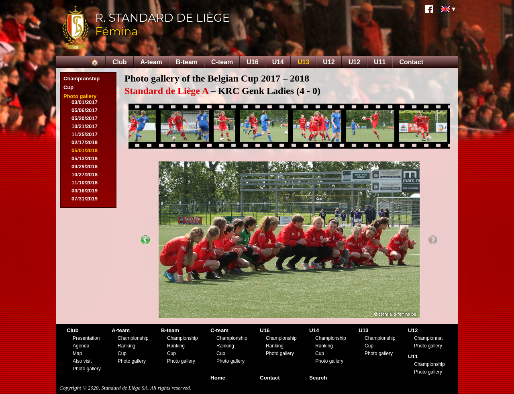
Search (318, 378)
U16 (252, 62)
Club (119, 62)
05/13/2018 (84, 158)
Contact (411, 62)
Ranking (126, 346)
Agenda (81, 346)
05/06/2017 (84, 110)
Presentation (86, 338)
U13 (303, 62)
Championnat (428, 338)
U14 (278, 62)
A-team (151, 62)
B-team (187, 62)
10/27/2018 (84, 174)
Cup (68, 87)
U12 (329, 62)
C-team (222, 62)
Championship (81, 79)
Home (217, 378)
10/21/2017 (84, 126)
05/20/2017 (84, 118)
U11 (380, 62)
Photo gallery (79, 96)
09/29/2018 (84, 166)
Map (77, 353)
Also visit (82, 361)
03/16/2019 (84, 191)
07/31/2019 (84, 199)
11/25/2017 (84, 134)
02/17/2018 (84, 142)
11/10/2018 (84, 183)
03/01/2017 (84, 102)
